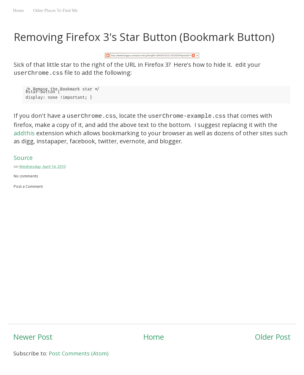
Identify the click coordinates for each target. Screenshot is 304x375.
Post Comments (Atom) (78, 353)
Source (23, 158)
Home (18, 10)
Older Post (273, 337)
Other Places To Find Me (55, 10)
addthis (24, 133)
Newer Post (33, 337)
